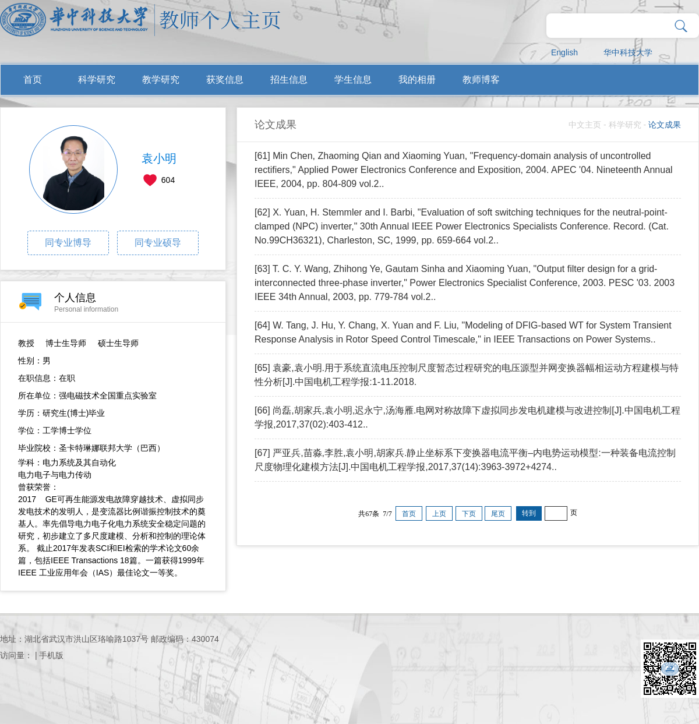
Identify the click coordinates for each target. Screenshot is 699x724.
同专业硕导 (158, 243)
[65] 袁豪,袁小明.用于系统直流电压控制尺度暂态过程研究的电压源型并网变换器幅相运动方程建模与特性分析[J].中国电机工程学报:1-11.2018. (467, 375)
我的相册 (417, 79)
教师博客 (481, 79)
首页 (32, 79)
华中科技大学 (627, 52)
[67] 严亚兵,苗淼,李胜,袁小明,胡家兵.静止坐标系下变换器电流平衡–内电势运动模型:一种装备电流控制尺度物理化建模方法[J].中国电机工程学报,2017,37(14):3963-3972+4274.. (465, 460)
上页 (439, 514)
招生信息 (289, 79)
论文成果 (664, 124)
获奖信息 (224, 79)
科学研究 (96, 79)
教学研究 (160, 79)
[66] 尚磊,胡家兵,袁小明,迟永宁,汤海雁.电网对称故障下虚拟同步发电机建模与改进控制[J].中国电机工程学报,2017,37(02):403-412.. (467, 417)
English (564, 52)
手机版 (51, 655)
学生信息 (353, 79)
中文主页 (585, 124)
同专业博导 (68, 243)
